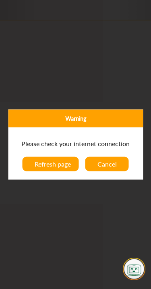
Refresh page (53, 164)
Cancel (107, 164)
